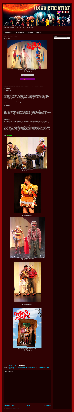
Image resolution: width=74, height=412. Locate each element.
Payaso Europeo (13, 368)
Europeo (19, 367)
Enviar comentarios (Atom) (14, 408)
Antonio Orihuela (10, 367)
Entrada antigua (47, 405)
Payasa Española (45, 367)
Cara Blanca (30, 32)
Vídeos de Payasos (19, 32)
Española (15, 367)
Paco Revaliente (39, 367)
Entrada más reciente (9, 405)
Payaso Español (7, 368)
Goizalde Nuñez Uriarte (25, 367)
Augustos (38, 32)
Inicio (28, 405)
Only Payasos (32, 367)
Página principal (8, 32)
